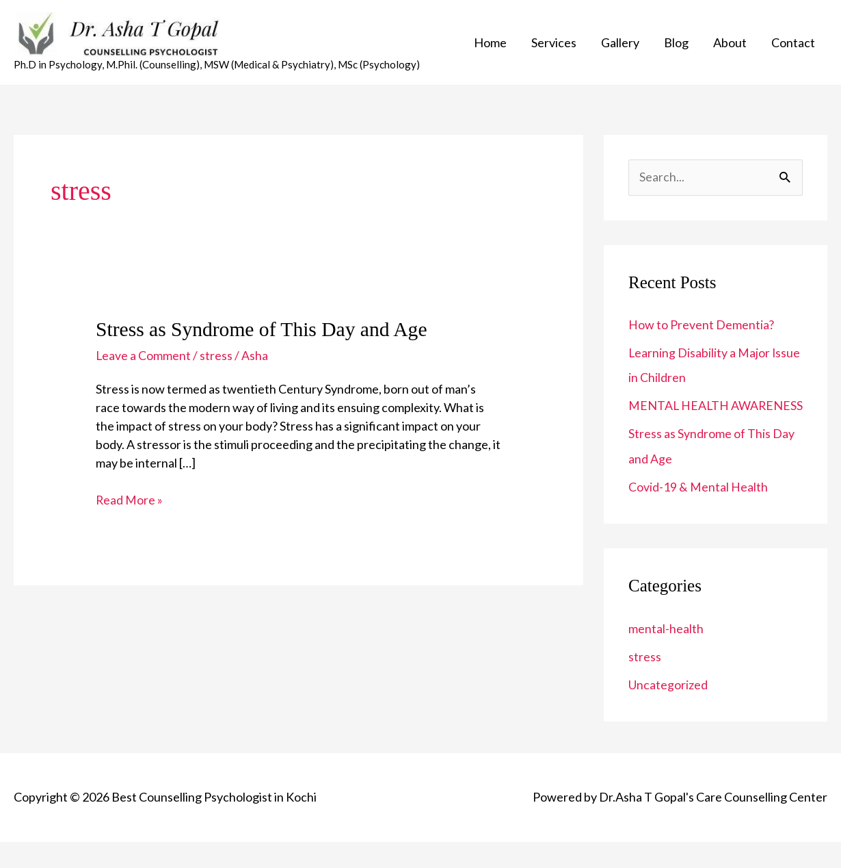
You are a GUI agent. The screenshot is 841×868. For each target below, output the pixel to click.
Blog (676, 44)
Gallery (620, 44)
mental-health (666, 655)
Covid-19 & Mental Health (698, 514)
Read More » (129, 503)
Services (553, 44)
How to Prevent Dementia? (701, 329)
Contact (793, 44)
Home (490, 44)
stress (216, 360)
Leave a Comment (143, 360)
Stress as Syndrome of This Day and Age (264, 333)
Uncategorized (668, 711)
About (730, 44)
